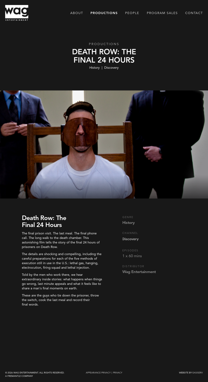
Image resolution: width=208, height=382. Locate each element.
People (132, 13)
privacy (117, 373)
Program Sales (162, 13)
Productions (104, 13)
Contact (194, 13)
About (76, 13)
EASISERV (197, 373)
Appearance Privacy (98, 373)
